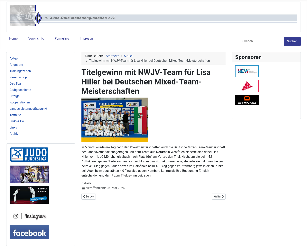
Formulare (62, 38)
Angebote (16, 65)
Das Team (16, 83)
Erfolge (15, 96)
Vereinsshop (18, 77)
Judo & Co (17, 121)
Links (13, 127)
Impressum (88, 38)
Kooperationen (20, 102)
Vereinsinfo (36, 38)
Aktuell (14, 58)
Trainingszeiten (20, 71)
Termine (15, 115)
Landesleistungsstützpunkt (28, 108)
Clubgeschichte (20, 90)
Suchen (292, 41)
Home (13, 38)
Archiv (14, 134)
